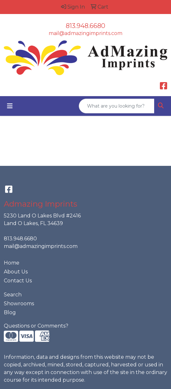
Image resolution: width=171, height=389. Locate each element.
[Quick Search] (116, 106)
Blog (10, 312)
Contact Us (18, 281)
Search (13, 295)
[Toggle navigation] (10, 106)
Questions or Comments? (36, 326)
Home (11, 263)
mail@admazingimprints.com (85, 33)
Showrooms (19, 304)
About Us (16, 272)
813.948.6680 (85, 26)
